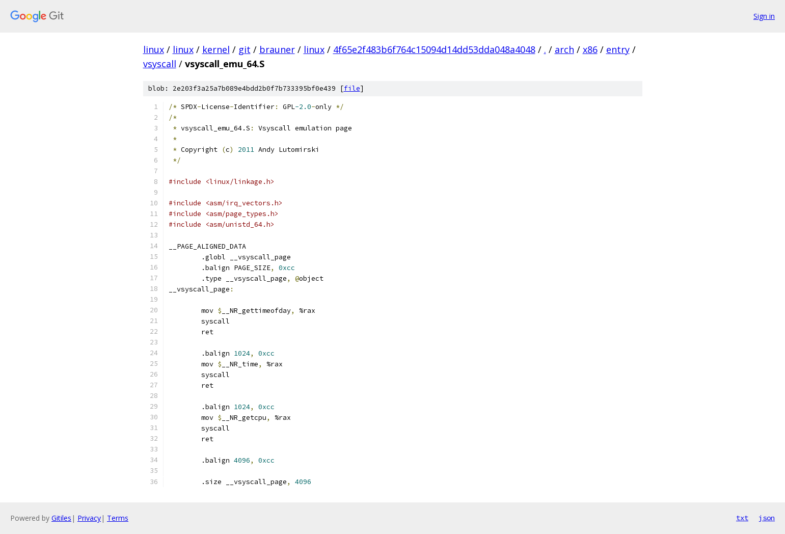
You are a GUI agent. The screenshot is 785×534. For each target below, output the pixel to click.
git (244, 49)
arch (564, 49)
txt (742, 517)
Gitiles (61, 518)
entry (618, 49)
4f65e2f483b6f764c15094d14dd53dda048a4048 (434, 49)
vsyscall (159, 64)
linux (153, 49)
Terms (117, 518)
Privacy (89, 518)
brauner (277, 49)
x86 (590, 49)
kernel (216, 49)
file (352, 88)
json (767, 517)
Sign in (764, 16)
